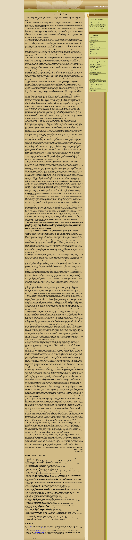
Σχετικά (78, 11)
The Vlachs (29, 526)
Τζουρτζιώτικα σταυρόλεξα (95, 47)
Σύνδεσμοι (72, 11)
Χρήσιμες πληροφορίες (94, 52)
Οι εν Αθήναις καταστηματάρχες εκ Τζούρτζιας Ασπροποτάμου (97, 67)
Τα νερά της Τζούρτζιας (94, 69)
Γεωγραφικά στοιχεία (94, 37)
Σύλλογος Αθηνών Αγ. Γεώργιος (96, 45)
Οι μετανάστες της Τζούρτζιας (95, 79)
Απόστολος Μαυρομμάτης (55, 11)
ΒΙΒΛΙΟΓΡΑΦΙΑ (29, 455)
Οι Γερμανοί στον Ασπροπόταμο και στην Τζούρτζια (98, 82)
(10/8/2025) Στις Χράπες (94, 21)
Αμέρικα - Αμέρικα (93, 77)
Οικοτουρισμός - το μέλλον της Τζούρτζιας (96, 86)
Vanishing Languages (39, 532)
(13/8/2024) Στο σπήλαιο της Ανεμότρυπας (98, 24)
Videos (91, 51)
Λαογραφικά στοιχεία (94, 40)
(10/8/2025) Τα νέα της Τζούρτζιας (96, 19)
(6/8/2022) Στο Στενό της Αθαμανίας (97, 26)
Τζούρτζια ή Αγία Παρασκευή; (96, 64)
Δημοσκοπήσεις (93, 54)
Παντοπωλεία (65, 11)
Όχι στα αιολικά (93, 90)
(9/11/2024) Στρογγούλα (94, 22)
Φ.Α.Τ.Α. (91, 44)
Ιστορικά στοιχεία (93, 38)
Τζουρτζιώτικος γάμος (94, 74)
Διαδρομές (45, 11)
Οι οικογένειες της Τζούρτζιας (95, 62)
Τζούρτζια (34, 11)
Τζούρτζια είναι (93, 42)
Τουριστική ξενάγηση (94, 35)
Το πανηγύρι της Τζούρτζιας (95, 72)
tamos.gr (31, 538)
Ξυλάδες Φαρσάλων (94, 70)
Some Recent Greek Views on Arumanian (45, 528)
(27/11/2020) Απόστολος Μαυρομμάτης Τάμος (97, 29)
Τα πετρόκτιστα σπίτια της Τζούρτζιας (97, 61)
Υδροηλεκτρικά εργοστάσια (95, 88)
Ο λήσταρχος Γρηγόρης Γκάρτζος (96, 84)
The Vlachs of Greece (41, 530)
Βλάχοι (39, 11)
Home (28, 11)
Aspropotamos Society (94, 76)
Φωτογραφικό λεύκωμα (94, 49)
